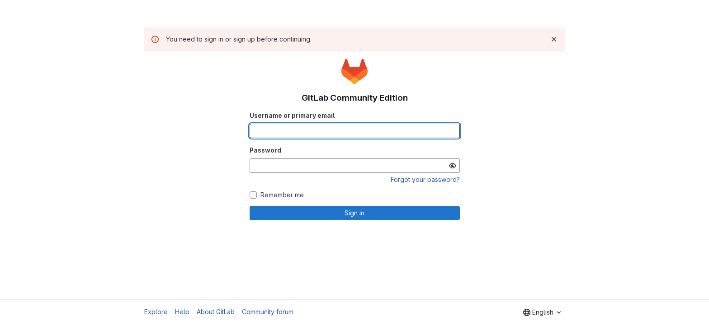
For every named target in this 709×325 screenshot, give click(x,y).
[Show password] (452, 165)
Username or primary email (292, 115)
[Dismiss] (553, 39)
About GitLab (216, 312)
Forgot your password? (425, 179)
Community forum (267, 312)
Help (182, 312)
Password (265, 150)
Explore (156, 312)
